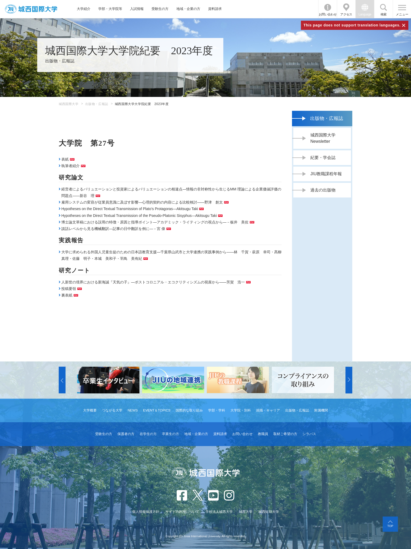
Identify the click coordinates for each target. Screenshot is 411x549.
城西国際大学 (69, 104)
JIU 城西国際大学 (31, 9)
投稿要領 (68, 289)
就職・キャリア (268, 410)
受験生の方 (160, 9)
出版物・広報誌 (96, 104)
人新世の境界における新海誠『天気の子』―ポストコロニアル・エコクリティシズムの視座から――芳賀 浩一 (153, 282)
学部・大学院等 (110, 9)
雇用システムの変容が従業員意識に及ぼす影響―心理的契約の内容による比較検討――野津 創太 (142, 202)
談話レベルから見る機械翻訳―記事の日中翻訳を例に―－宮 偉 (113, 229)
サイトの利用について (182, 512)
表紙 (65, 159)
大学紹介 (83, 9)
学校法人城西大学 (219, 512)
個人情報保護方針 (145, 512)
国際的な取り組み (189, 410)
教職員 (263, 434)
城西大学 (245, 512)
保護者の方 (125, 434)
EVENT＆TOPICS (157, 410)
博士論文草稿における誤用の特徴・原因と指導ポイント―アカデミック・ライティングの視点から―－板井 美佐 (154, 222)
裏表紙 (66, 295)
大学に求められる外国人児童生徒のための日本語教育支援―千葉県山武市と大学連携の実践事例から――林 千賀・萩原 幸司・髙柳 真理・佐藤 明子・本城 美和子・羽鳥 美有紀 (171, 255)
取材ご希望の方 (285, 434)
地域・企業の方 (188, 9)
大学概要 (90, 410)
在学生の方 (148, 434)
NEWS (133, 410)
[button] (62, 380)
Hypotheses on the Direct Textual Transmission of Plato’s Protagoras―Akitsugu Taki (129, 209)
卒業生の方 (170, 434)
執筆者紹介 (70, 166)
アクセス (346, 14)
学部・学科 (216, 410)
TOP (390, 526)
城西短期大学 (268, 512)
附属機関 (321, 410)
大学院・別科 (240, 410)
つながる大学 (112, 410)
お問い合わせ (328, 14)
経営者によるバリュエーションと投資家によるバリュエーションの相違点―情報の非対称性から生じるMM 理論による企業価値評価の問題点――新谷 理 (171, 192)
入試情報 (137, 9)
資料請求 (215, 9)
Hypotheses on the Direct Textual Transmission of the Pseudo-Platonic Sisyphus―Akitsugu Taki (139, 215)
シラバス (309, 434)
